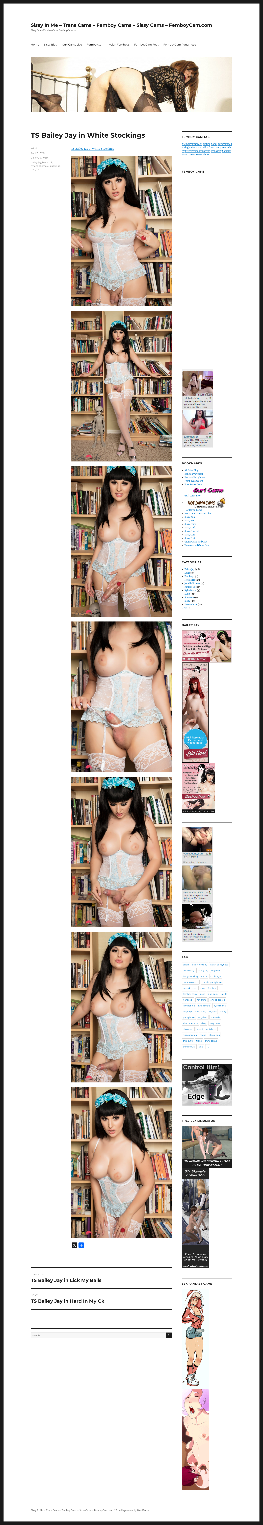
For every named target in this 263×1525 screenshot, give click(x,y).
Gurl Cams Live (72, 44)
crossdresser (189, 988)
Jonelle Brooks (192, 583)
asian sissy (188, 970)
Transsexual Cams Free (197, 545)
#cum (185, 154)
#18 (198, 147)
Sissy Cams (190, 524)
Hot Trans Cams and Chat (198, 513)
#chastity (216, 151)
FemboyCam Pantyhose (179, 44)
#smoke (226, 151)
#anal (214, 144)
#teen (198, 154)
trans (199, 1040)
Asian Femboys (119, 44)
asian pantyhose (219, 964)
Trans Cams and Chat (196, 541)
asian (186, 964)
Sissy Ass (189, 520)
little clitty (200, 1011)
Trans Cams (191, 604)
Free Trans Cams (193, 484)
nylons (34, 166)
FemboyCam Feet (146, 44)
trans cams (211, 1040)
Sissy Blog (50, 44)
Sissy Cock (190, 527)
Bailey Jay (36, 157)
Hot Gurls (190, 579)
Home (35, 44)
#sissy (221, 144)
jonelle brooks (217, 999)
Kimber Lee (191, 586)
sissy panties (190, 1035)
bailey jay (36, 162)
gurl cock (213, 994)
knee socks (204, 1005)
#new (192, 154)
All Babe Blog (191, 470)
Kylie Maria (190, 590)
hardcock (47, 162)
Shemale (189, 597)
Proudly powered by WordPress (132, 1510)
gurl (202, 994)
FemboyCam (95, 44)
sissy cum (188, 1029)
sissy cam (214, 1023)
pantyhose (189, 1017)
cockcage (216, 976)
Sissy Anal (190, 517)
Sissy (187, 601)
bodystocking (190, 976)
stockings (55, 166)
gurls (224, 994)
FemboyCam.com (194, 481)
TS (37, 169)
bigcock (215, 970)
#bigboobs (189, 147)
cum (202, 988)
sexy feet (202, 1017)
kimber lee (189, 1005)
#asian (195, 151)
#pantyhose (219, 147)
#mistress (204, 151)
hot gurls (201, 999)
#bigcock (197, 144)
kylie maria (220, 1005)
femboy (212, 988)
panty (223, 1011)
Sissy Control (192, 531)
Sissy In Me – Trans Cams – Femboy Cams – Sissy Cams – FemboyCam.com (121, 25)
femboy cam (190, 994)
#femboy (187, 144)
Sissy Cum (190, 534)
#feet (188, 151)
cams (204, 976)
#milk (203, 147)
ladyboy (187, 1011)
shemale (44, 166)
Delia (187, 572)
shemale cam (190, 1023)
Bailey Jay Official (194, 474)
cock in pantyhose (212, 982)
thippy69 (188, 1040)
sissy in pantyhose (206, 1029)
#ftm (210, 147)
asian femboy (199, 964)
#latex (205, 154)
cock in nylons (190, 982)
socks (203, 1035)
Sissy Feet (190, 538)
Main (45, 157)
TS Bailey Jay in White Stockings (92, 148)
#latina (206, 144)
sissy (203, 1023)
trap (33, 169)
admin (34, 148)
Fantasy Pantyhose (195, 477)
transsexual (189, 1046)
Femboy (189, 576)
